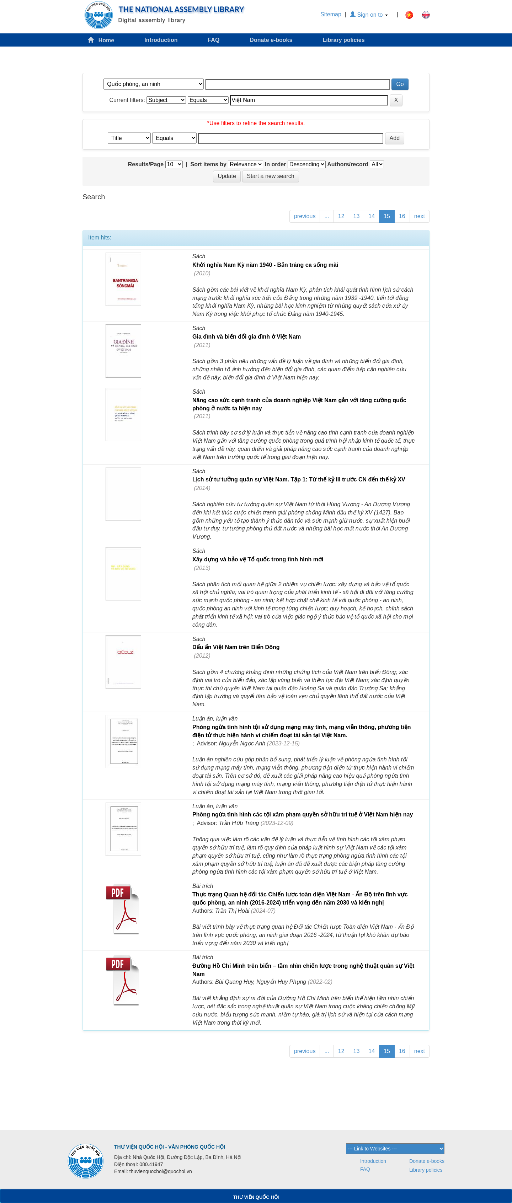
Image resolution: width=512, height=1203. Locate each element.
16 (402, 216)
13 (356, 216)
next (419, 216)
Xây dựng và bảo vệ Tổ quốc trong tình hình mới (257, 559)
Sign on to (369, 15)
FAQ (213, 40)
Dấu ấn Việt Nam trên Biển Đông (235, 647)
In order (275, 164)
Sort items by (208, 164)
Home (101, 40)
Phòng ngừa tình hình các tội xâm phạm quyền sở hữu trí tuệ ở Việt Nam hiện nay (302, 814)
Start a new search (270, 176)
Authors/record (347, 164)
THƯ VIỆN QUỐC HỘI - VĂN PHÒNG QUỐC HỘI (169, 1147)
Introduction (160, 40)
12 (341, 216)
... (326, 216)
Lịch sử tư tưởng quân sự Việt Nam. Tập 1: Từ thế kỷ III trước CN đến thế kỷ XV (298, 479)
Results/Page (146, 164)
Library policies (343, 40)
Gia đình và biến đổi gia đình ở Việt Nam (246, 337)
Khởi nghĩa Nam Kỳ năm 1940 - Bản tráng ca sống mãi (265, 265)
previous (304, 216)
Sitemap (330, 14)
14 (371, 216)
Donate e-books (271, 40)
